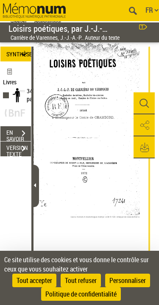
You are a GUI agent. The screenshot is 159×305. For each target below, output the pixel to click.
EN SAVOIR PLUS (18, 134)
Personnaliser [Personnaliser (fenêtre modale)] (127, 280)
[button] (144, 103)
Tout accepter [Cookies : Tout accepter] (34, 280)
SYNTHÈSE (18, 54)
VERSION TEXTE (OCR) (18, 149)
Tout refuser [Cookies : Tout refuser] (81, 280)
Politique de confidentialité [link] (81, 294)
